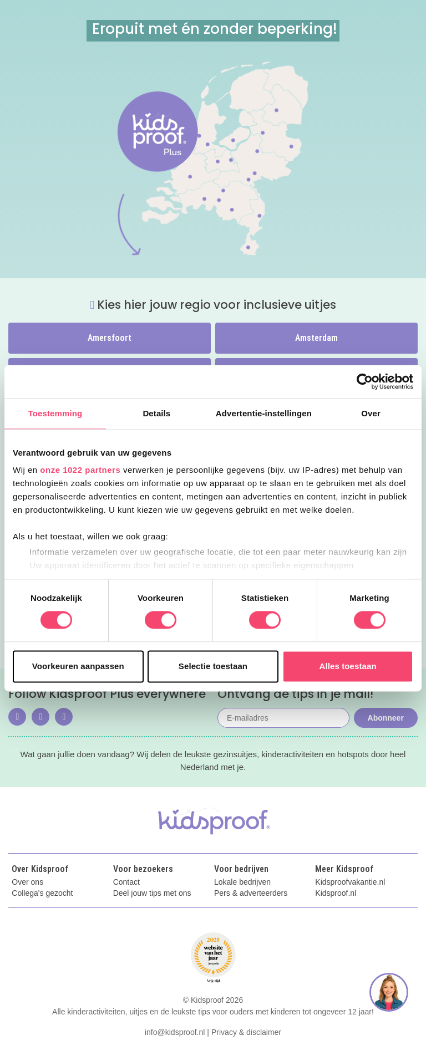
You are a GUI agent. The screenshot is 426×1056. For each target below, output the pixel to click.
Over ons (27, 882)
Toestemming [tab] (55, 413)
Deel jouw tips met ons (152, 893)
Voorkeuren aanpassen (78, 666)
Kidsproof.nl (335, 893)
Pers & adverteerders (250, 893)
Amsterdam (316, 338)
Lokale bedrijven (242, 882)
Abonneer (386, 717)
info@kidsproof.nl (175, 1032)
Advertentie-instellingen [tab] (264, 413)
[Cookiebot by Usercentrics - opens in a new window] (364, 381)
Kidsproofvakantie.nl (350, 882)
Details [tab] (156, 413)
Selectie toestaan (213, 666)
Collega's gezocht (42, 893)
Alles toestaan (348, 666)
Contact (126, 882)
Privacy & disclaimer (246, 1032)
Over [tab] (371, 413)
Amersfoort (109, 338)
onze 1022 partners (80, 470)
